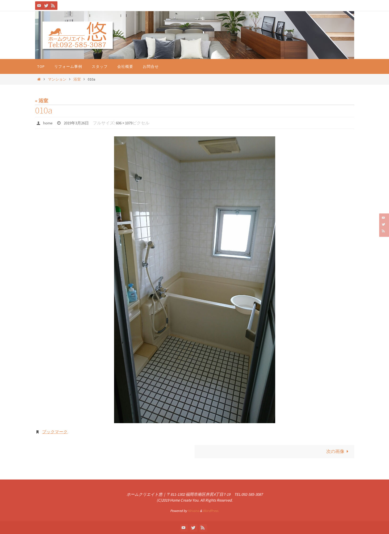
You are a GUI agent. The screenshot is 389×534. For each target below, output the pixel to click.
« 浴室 (41, 101)
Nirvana (193, 510)
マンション (57, 79)
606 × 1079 (129, 122)
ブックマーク (55, 431)
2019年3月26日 (79, 122)
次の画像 (338, 451)
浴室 (77, 79)
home (48, 122)
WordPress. (211, 510)
